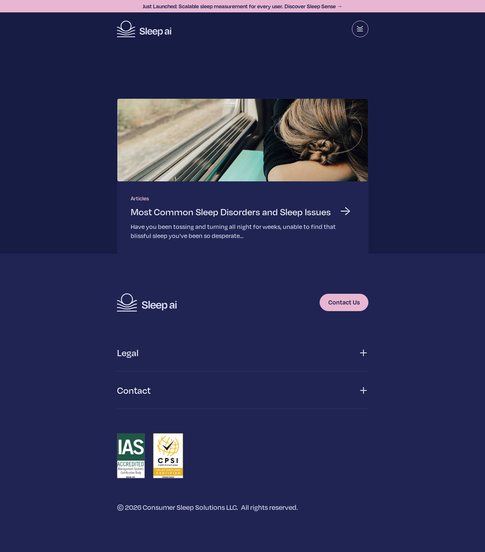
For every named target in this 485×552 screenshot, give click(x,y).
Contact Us (344, 302)
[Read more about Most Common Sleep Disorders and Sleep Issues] (242, 176)
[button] (242, 353)
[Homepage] (144, 29)
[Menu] (360, 29)
